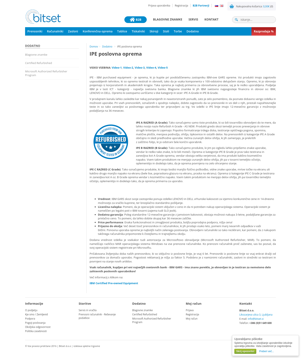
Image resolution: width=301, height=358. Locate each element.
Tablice (122, 31)
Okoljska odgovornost (38, 327)
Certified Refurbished (38, 63)
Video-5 (163, 67)
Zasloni (73, 31)
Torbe (178, 31)
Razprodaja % (264, 31)
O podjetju (31, 310)
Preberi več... (266, 351)
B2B (135, 20)
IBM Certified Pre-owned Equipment (114, 283)
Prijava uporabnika (159, 5)
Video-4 (151, 67)
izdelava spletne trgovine (86, 346)
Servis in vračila (88, 310)
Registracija (181, 5)
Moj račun (192, 318)
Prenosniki (34, 31)
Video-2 (128, 67)
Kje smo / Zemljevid (36, 314)
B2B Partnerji (201, 5)
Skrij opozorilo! (245, 351)
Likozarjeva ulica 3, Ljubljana (255, 314)
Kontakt (211, 19)
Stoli (166, 31)
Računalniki (55, 31)
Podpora (30, 318)
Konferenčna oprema (98, 31)
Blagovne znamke (167, 19)
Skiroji (153, 31)
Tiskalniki (138, 31)
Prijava (190, 310)
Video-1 (117, 67)
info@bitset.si (256, 319)
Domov (94, 46)
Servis (193, 19)
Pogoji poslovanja (35, 323)
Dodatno (192, 31)
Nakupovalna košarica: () (254, 6)
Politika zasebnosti (36, 331)
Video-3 (140, 67)
